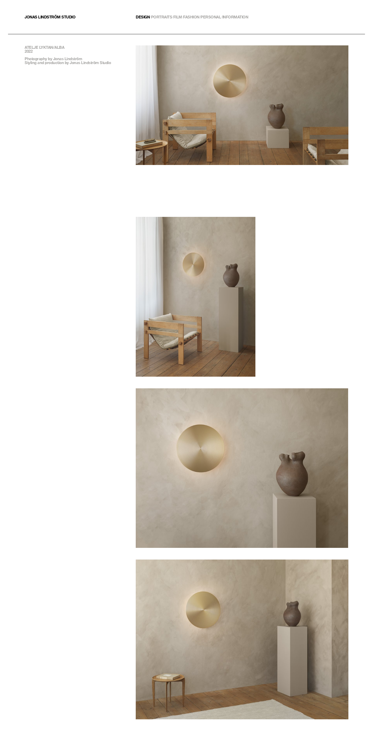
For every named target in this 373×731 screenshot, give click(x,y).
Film (177, 17)
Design (143, 17)
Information (235, 17)
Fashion (191, 17)
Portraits (161, 17)
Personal (210, 17)
